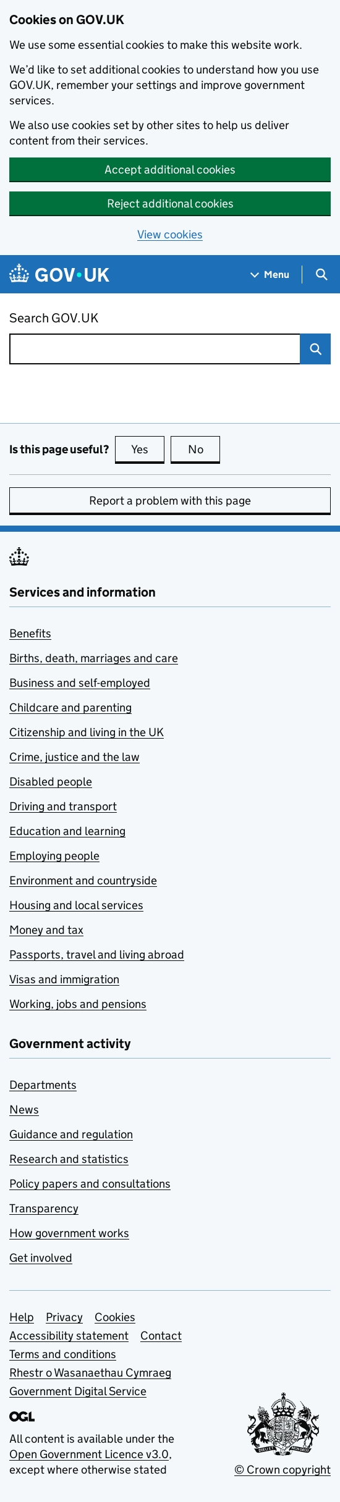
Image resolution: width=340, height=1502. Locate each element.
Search (310, 349)
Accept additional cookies (170, 169)
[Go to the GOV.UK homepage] (59, 274)
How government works (69, 1233)
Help (21, 1317)
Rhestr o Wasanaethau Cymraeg (90, 1373)
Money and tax (46, 930)
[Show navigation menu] (270, 274)
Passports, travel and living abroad (96, 954)
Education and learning (67, 831)
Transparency (44, 1208)
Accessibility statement (69, 1335)
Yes (147, 449)
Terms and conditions (62, 1354)
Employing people (54, 856)
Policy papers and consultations (90, 1184)
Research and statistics (69, 1159)
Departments (43, 1085)
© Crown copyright (282, 1469)
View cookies (170, 234)
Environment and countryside (83, 880)
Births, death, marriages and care (93, 658)
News (24, 1109)
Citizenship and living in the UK (86, 732)
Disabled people (50, 781)
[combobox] (154, 349)
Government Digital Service (78, 1391)
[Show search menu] (321, 274)
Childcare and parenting (70, 707)
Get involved (40, 1258)
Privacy (64, 1317)
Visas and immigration (64, 979)
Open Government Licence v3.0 (89, 1454)
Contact (161, 1335)
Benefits (30, 633)
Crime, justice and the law (74, 757)
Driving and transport (63, 806)
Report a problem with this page (170, 500)
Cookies (115, 1317)
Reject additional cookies (170, 203)
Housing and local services (76, 905)
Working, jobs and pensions (78, 1004)
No (204, 449)
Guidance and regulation (71, 1134)
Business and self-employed (79, 683)
